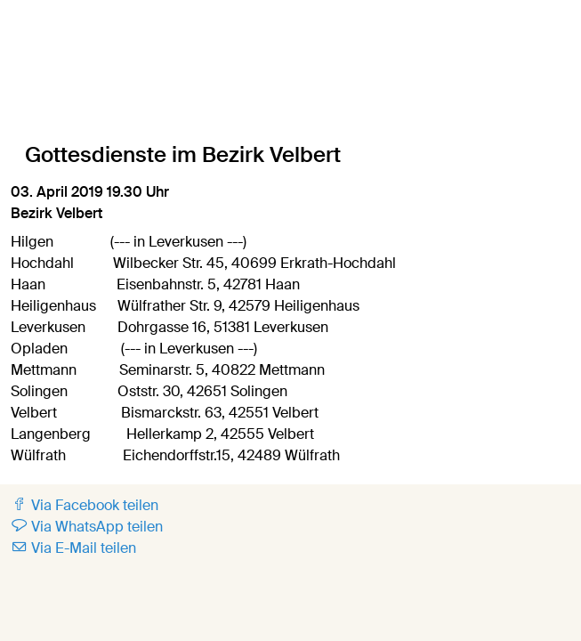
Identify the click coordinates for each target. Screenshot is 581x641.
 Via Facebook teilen (84, 505)
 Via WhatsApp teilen (87, 526)
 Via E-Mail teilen (73, 548)
